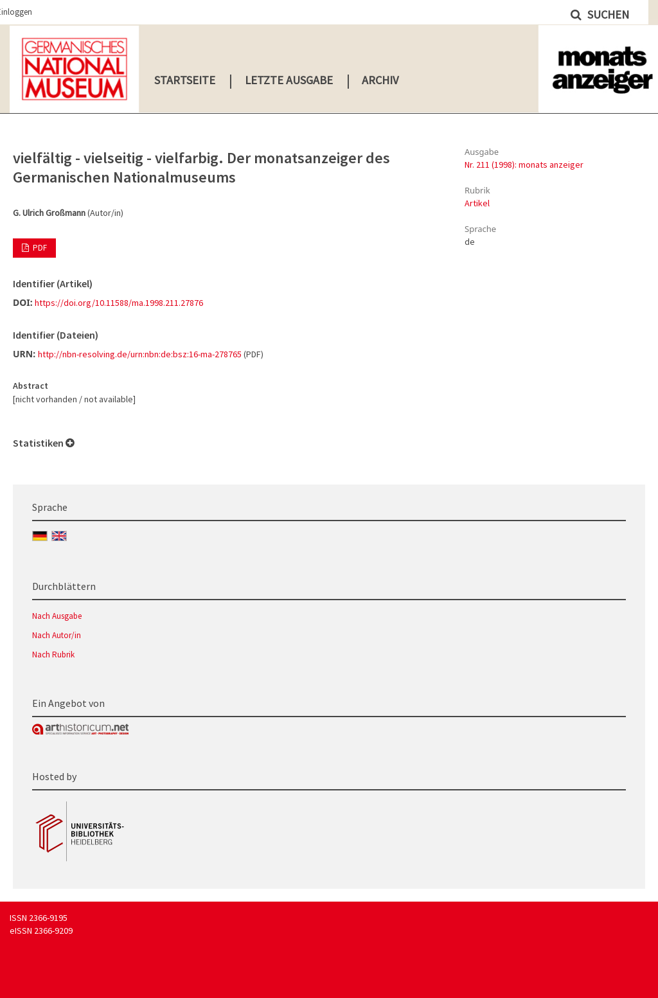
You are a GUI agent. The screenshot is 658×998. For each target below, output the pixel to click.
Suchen (607, 14)
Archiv (380, 80)
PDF (39, 247)
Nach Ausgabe (57, 615)
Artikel (477, 203)
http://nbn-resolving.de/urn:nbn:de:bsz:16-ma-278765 (140, 354)
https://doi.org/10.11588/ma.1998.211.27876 (119, 302)
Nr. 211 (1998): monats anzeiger (524, 164)
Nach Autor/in (56, 635)
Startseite (184, 80)
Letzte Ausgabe (289, 80)
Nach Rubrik (53, 654)
